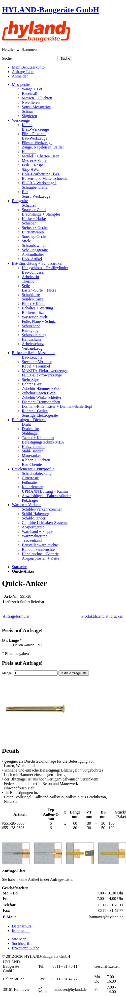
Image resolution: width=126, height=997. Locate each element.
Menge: (7, 673)
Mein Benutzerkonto (28, 67)
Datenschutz (22, 926)
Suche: (7, 58)
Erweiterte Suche (25, 948)
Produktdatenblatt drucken (102, 616)
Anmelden (20, 76)
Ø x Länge (12, 640)
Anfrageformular (16, 616)
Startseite (19, 567)
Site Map (19, 939)
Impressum (21, 930)
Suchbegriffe (22, 943)
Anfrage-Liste (23, 72)
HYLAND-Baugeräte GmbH (50, 9)
